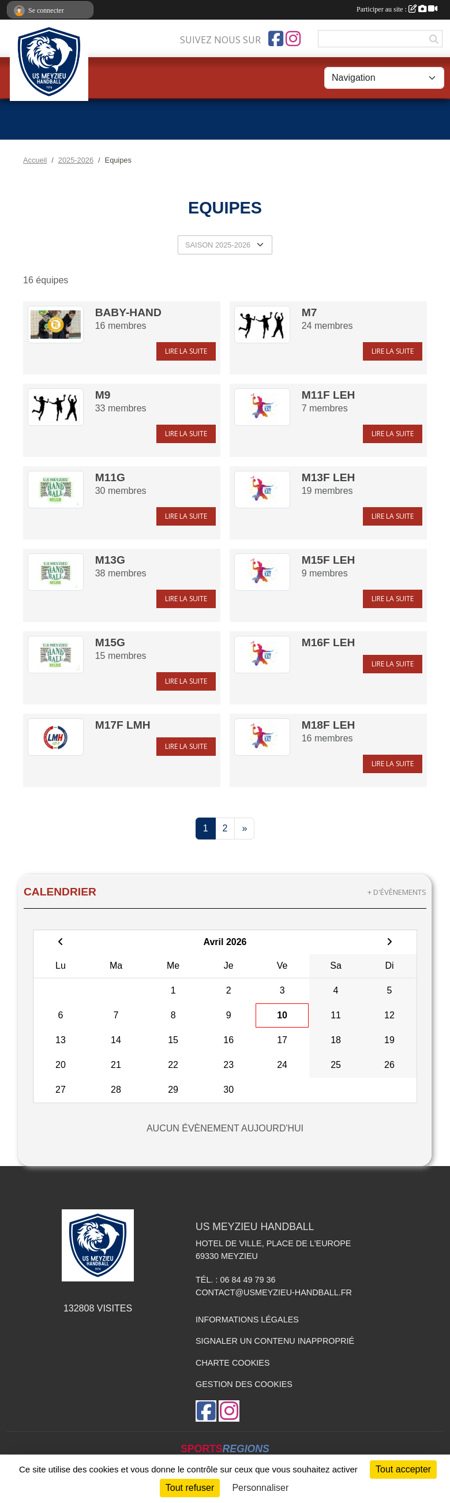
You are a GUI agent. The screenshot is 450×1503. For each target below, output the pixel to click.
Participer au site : (397, 9)
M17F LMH (123, 725)
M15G (110, 642)
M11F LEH (328, 395)
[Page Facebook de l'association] (275, 38)
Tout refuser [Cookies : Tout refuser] (190, 1488)
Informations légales (247, 1319)
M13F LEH (328, 477)
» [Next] (244, 828)
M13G (110, 560)
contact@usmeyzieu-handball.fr (274, 1292)
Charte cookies (232, 1362)
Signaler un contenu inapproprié (275, 1340)
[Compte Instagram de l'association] (293, 38)
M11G (110, 477)
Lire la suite (186, 351)
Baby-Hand (128, 312)
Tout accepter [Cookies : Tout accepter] (403, 1469)
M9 (103, 395)
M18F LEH (328, 725)
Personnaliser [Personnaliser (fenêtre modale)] (260, 1488)
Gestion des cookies (244, 1384)
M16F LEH (328, 642)
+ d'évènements (396, 892)
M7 (309, 312)
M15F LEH (328, 560)
